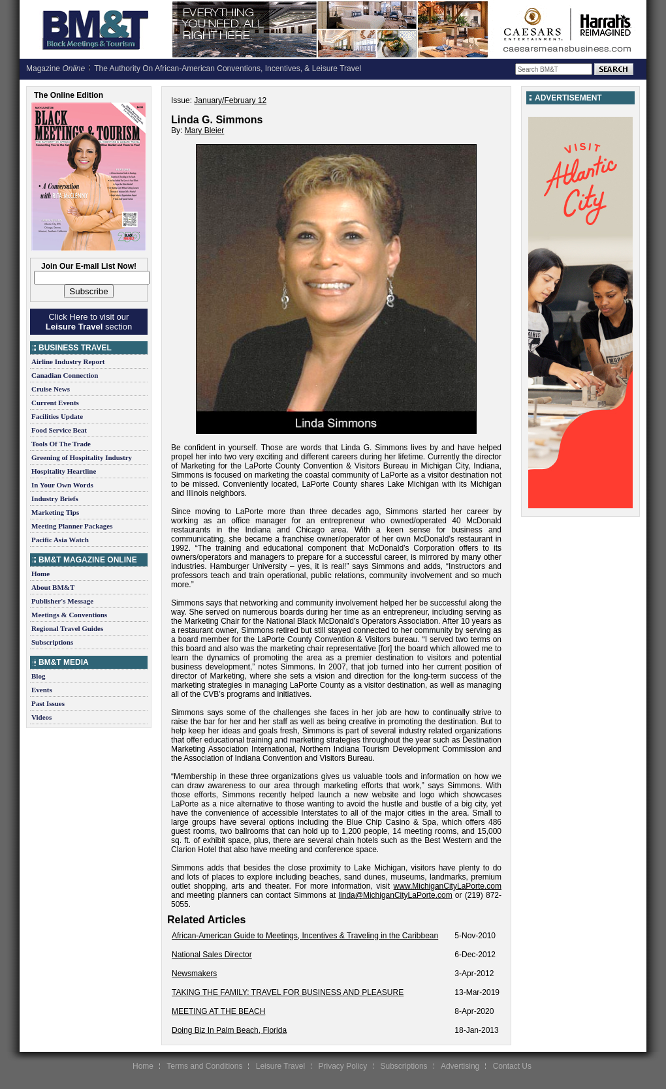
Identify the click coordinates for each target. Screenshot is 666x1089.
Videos (41, 717)
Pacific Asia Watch (60, 540)
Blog (38, 676)
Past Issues (48, 703)
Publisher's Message (62, 601)
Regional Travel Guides (67, 628)
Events (41, 690)
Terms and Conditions (204, 1066)
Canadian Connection (64, 375)
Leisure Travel (280, 1066)
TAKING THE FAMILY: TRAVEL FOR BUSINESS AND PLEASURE (288, 992)
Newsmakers (194, 973)
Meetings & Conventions (69, 615)
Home (40, 573)
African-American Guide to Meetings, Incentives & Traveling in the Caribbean (305, 935)
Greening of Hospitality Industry (81, 457)
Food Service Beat (59, 430)
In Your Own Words (62, 485)
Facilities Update (57, 416)
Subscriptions (52, 642)
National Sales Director (212, 954)
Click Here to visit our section (89, 321)
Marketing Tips (55, 512)
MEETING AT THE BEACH (218, 1011)
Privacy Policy (342, 1066)
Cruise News (50, 389)
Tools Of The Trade (61, 444)
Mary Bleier (205, 130)
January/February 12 (230, 100)
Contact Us (512, 1066)
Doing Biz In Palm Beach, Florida (229, 1030)
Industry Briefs (54, 498)
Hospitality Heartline (63, 471)
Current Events (55, 402)
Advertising (460, 1066)
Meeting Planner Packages (71, 526)
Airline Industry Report (67, 361)
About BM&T (52, 587)
